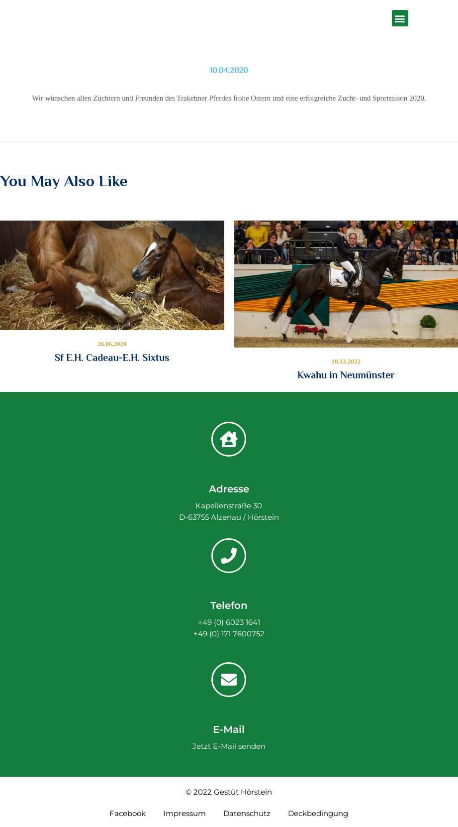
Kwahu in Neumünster (346, 374)
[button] (400, 18)
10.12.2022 (346, 361)
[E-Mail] (228, 679)
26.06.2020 (112, 344)
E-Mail (229, 729)
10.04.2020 (229, 70)
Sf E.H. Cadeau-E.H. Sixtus (112, 357)
